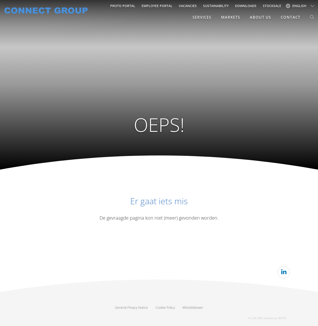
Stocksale (272, 6)
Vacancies (188, 6)
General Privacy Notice (131, 307)
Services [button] (201, 17)
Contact (290, 17)
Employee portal (157, 6)
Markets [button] (230, 17)
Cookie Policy (165, 307)
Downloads (245, 6)
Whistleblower (192, 307)
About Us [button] (260, 17)
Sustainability (216, 6)
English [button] (296, 6)
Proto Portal (122, 6)
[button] (312, 17)
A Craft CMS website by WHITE (267, 318)
